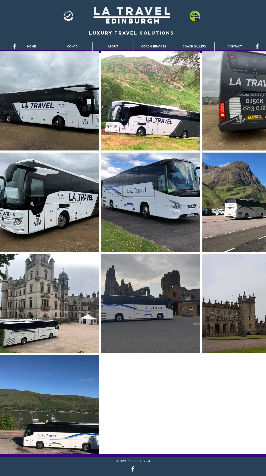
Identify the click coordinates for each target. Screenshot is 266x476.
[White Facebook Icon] (14, 46)
